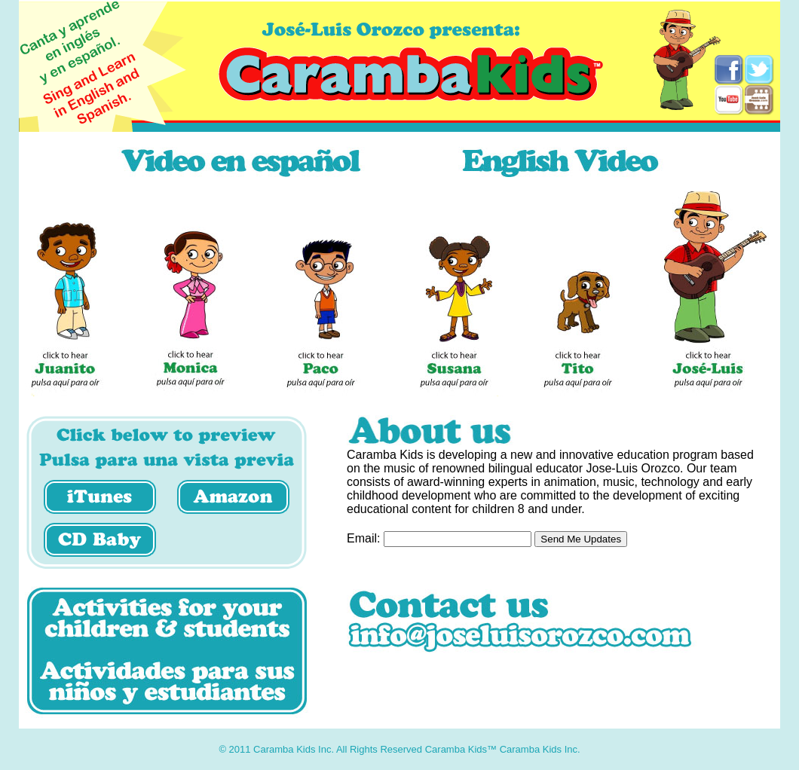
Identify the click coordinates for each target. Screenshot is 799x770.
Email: (363, 538)
